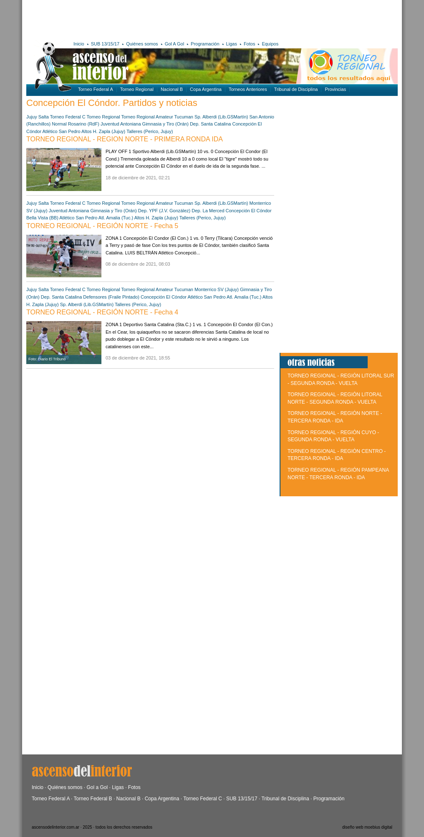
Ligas (231, 43)
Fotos (249, 43)
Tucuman (183, 116)
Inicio (78, 43)
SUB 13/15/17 (105, 43)
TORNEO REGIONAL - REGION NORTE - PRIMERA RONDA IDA (124, 139)
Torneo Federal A (95, 89)
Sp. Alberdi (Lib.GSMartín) (221, 116)
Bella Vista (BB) (42, 217)
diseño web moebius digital (367, 827)
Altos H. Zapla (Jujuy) (103, 131)
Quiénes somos (142, 43)
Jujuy (31, 116)
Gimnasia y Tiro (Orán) (165, 123)
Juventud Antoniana (121, 123)
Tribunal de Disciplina (296, 89)
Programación (205, 43)
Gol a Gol (97, 787)
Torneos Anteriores (248, 89)
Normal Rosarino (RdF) (75, 123)
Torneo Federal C (68, 116)
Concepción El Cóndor (249, 210)
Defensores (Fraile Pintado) (111, 296)
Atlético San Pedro (62, 131)
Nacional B (172, 89)
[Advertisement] (148, 19)
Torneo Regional (137, 89)
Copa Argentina (206, 89)
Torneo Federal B (93, 799)
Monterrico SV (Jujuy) (216, 289)
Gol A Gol (174, 43)
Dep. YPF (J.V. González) (164, 210)
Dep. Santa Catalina (210, 123)
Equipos (270, 43)
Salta (43, 116)
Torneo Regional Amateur (147, 116)
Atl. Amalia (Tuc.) (115, 217)
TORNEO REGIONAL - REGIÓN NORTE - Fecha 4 (102, 312)
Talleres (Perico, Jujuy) (149, 131)
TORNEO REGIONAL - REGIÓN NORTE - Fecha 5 (102, 225)
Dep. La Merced (208, 210)
